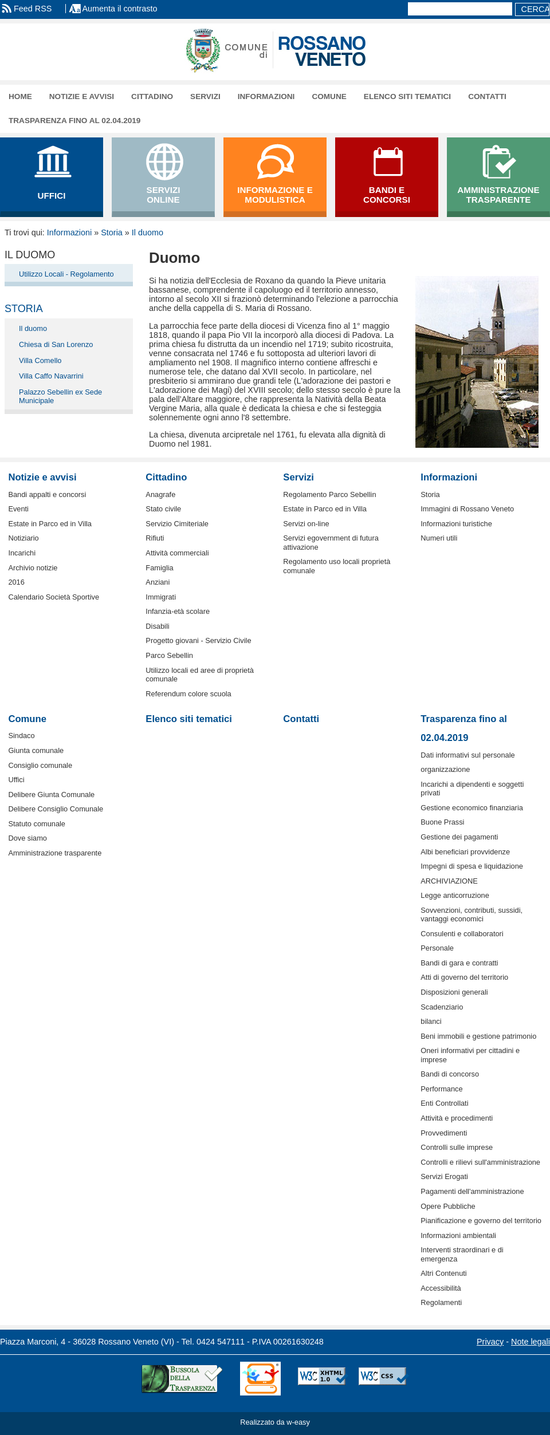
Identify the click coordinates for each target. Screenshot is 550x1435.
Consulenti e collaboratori (462, 933)
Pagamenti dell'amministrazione (472, 1191)
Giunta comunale (36, 750)
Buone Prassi (442, 822)
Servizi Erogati (444, 1176)
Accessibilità (441, 1288)
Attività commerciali (177, 553)
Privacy (490, 1341)
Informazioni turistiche (456, 523)
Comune (329, 96)
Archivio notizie (32, 567)
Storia (112, 232)
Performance (441, 1089)
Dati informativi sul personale (467, 755)
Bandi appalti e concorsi (47, 494)
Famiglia (159, 567)
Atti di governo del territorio (464, 977)
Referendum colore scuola (188, 693)
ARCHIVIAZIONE (449, 881)
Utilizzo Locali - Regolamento (66, 274)
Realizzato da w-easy (275, 1422)
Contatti (487, 96)
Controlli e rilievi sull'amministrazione (480, 1162)
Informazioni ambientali (458, 1235)
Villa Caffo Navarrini (51, 376)
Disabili (157, 626)
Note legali (530, 1341)
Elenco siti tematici (407, 96)
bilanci (431, 1021)
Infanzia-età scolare (178, 611)
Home (20, 96)
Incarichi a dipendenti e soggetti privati (472, 788)
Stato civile (163, 508)
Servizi (205, 96)
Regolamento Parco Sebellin (329, 494)
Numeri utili (439, 538)
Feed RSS (33, 8)
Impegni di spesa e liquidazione (472, 866)
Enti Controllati (444, 1103)
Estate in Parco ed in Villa (50, 523)
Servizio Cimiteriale (177, 523)
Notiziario (23, 538)
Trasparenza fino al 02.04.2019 (74, 120)
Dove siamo (27, 838)
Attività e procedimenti (457, 1118)
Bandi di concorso (450, 1074)
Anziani (158, 582)
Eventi (18, 508)
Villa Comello (40, 360)
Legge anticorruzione (455, 895)
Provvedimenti (444, 1133)
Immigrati (161, 597)
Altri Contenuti (443, 1273)
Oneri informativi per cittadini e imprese (470, 1054)
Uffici (16, 779)
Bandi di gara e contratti (459, 963)
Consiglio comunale (40, 765)
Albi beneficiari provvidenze (465, 851)
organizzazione (445, 769)
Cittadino (152, 96)
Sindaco (21, 735)
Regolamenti (441, 1302)
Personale (437, 948)
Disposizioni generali (454, 992)
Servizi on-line (306, 523)
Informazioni (266, 96)
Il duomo (147, 232)
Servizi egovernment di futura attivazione (330, 542)
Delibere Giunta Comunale (51, 794)
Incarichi (22, 553)
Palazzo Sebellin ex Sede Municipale (60, 396)
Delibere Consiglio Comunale (55, 809)
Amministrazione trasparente (54, 853)
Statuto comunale (36, 823)
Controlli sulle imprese (457, 1147)
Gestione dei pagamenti (459, 837)
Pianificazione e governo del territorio (481, 1220)
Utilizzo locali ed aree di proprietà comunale (200, 674)
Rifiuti (155, 538)
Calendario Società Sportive (53, 597)
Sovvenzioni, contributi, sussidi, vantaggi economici (471, 914)
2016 (16, 582)
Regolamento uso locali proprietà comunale (336, 565)
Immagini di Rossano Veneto (467, 508)
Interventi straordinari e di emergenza (462, 1254)
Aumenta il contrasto (119, 8)
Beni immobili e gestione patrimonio (478, 1036)
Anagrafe (160, 494)
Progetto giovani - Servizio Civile (198, 640)
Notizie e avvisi (81, 96)
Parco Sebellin (169, 655)
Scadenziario (442, 1007)
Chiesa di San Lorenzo (56, 344)
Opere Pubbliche (448, 1206)
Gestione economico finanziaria (472, 807)
